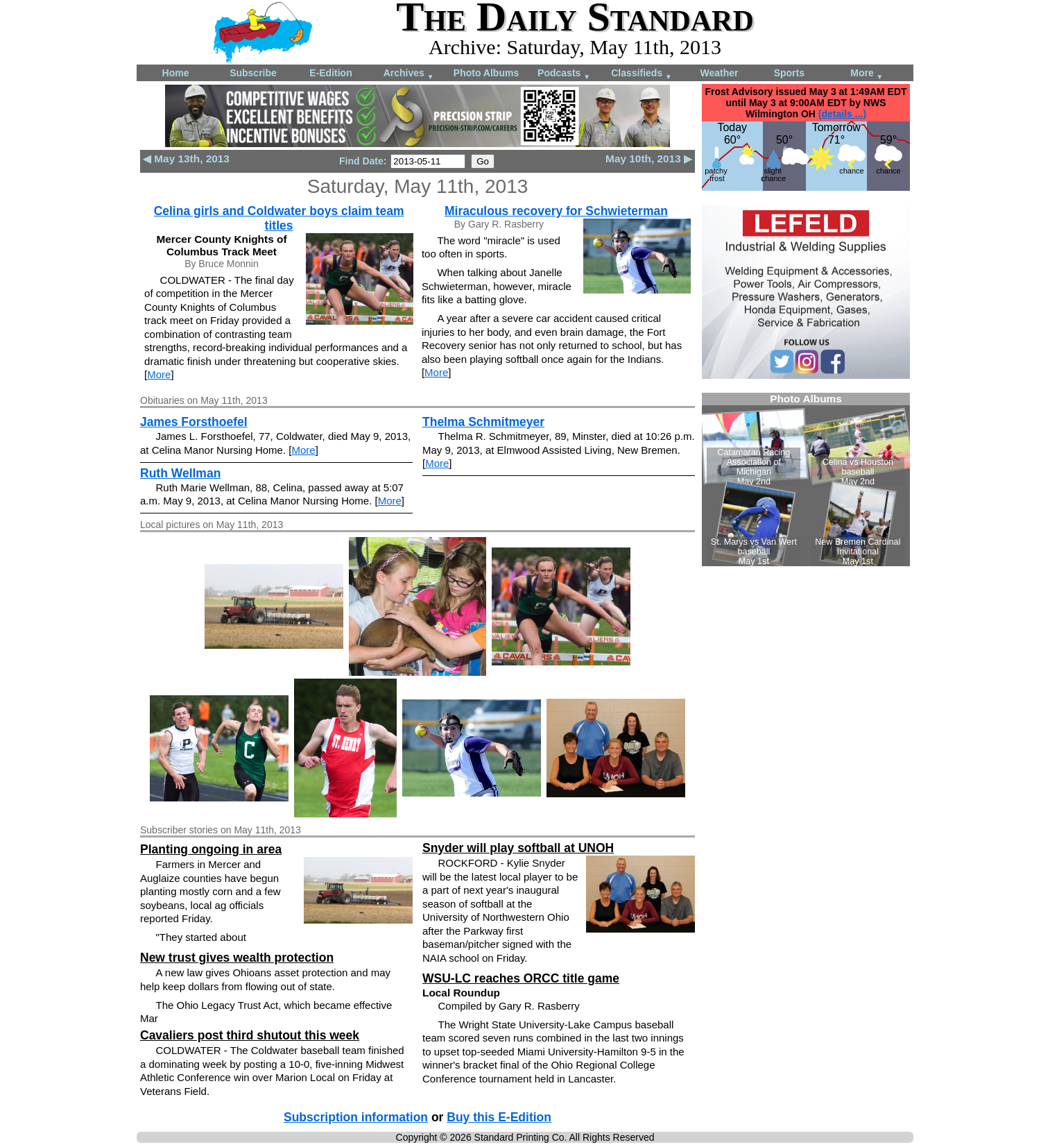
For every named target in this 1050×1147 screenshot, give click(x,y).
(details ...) (842, 113)
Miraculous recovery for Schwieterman (556, 211)
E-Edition (330, 72)
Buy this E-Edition (499, 1117)
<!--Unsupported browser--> (806, 479)
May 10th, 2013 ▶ (648, 158)
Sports (789, 72)
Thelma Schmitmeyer (483, 422)
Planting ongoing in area (211, 849)
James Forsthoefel (194, 422)
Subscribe (253, 72)
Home (175, 72)
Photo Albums (486, 72)
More (866, 73)
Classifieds (641, 73)
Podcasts (563, 73)
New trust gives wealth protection (237, 958)
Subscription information (356, 1117)
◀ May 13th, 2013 (186, 158)
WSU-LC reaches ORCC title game (520, 978)
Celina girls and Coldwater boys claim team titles (279, 218)
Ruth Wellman (180, 473)
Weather (719, 72)
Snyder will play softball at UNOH (518, 848)
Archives (409, 73)
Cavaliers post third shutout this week (249, 1035)
